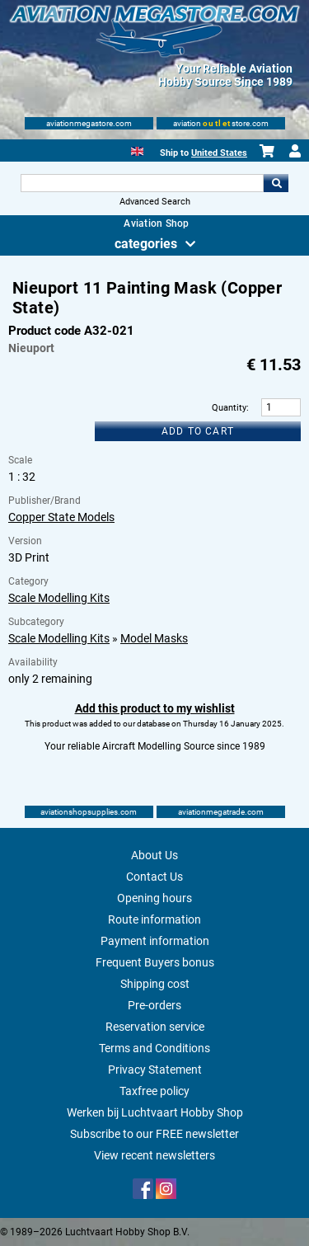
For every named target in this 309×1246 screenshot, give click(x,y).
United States (219, 153)
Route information (154, 919)
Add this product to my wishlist (155, 708)
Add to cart (198, 431)
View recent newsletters (154, 1155)
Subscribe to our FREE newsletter (154, 1133)
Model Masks (154, 638)
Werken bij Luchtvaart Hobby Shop (155, 1112)
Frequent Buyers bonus (155, 962)
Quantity (229, 407)
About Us (154, 855)
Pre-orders (154, 1005)
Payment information (155, 940)
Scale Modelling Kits (59, 597)
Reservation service (154, 1026)
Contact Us (154, 876)
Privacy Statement (155, 1069)
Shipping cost (155, 983)
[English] (137, 149)
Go (276, 183)
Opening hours (154, 898)
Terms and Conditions (154, 1048)
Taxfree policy (154, 1091)
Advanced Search (154, 201)
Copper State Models (61, 517)
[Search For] (143, 183)
